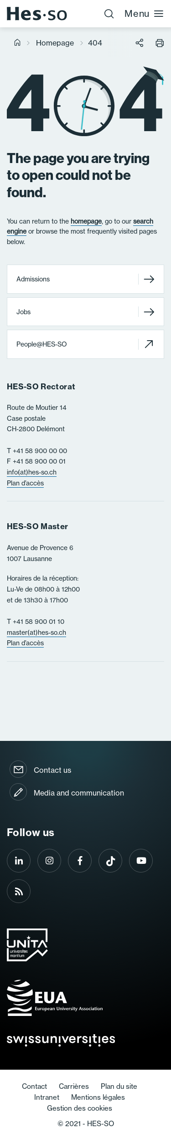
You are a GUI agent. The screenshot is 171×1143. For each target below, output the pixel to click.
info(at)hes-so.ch (32, 472)
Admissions (85, 279)
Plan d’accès (25, 483)
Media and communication (79, 792)
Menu (144, 13)
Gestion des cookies (79, 1108)
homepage (86, 221)
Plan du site (119, 1086)
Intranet (46, 1097)
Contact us (52, 770)
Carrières (74, 1086)
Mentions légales (98, 1097)
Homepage (55, 42)
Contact (34, 1086)
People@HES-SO (85, 344)
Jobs (85, 311)
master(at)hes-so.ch (36, 632)
